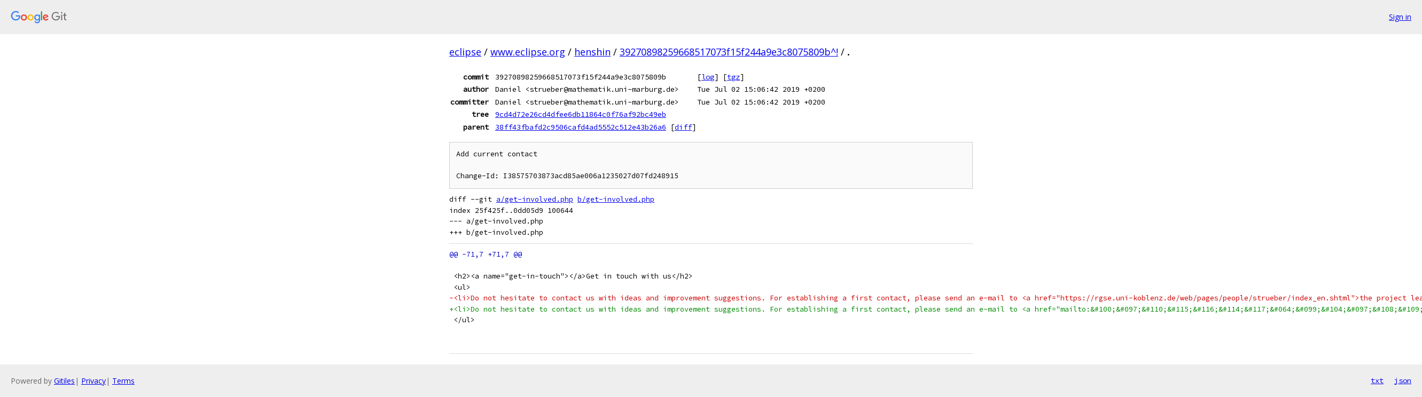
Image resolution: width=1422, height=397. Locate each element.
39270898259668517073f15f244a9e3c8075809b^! (729, 51)
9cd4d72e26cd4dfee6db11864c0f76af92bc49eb (580, 114)
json (1402, 380)
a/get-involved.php (534, 199)
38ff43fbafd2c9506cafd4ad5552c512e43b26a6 (580, 127)
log (707, 77)
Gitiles (64, 381)
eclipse (465, 51)
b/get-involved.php (615, 199)
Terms (123, 381)
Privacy (93, 381)
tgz (733, 77)
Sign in (1400, 17)
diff (683, 127)
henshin (592, 51)
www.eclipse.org (527, 51)
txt (1377, 380)
